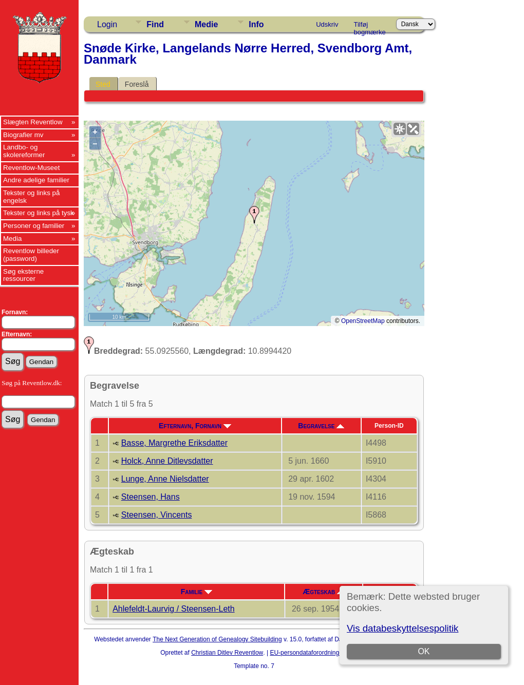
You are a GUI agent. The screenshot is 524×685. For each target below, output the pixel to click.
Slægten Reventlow (33, 122)
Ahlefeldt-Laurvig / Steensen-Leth (173, 608)
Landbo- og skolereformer (24, 151)
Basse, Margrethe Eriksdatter (174, 443)
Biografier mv (23, 135)
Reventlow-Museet (31, 168)
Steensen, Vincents (156, 514)
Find (155, 24)
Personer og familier (33, 226)
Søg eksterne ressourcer (23, 275)
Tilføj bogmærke (370, 26)
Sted (103, 84)
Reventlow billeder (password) (31, 254)
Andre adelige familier (36, 180)
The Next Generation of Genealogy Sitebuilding (217, 639)
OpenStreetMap (363, 321)
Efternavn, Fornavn (195, 426)
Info (256, 24)
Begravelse (321, 426)
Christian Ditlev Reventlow (227, 652)
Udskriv (327, 24)
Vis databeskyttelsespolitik (402, 628)
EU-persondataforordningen (308, 652)
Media (12, 238)
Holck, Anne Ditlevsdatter (167, 460)
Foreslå (137, 84)
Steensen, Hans (150, 496)
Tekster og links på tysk (38, 213)
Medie (206, 24)
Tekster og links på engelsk (31, 196)
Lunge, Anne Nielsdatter (165, 478)
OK (424, 651)
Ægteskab (324, 591)
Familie (196, 591)
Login (107, 24)
